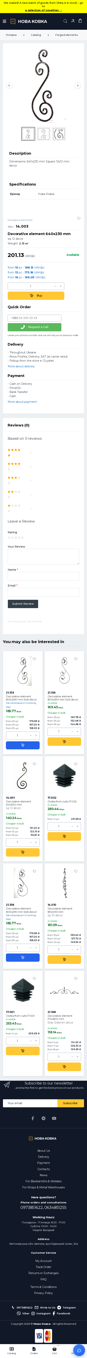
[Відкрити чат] (79, 1350)
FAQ (43, 1279)
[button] (65, 21)
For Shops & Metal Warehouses (43, 1187)
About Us (43, 1151)
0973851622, (32, 1207)
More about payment (22, 402)
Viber (23, 1314)
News (43, 1175)
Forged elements (66, 34)
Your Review (16, 546)
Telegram (66, 1308)
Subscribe (70, 1103)
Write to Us (45, 1308)
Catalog (36, 34)
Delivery (43, 1157)
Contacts (43, 1169)
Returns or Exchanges (43, 1273)
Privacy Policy (43, 1293)
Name (13, 569)
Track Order (43, 1267)
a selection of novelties (43, 10)
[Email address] (30, 1103)
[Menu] (4, 21)
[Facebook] (33, 1118)
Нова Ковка (42, 1323)
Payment (43, 1163)
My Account (43, 1261)
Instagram (41, 1314)
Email (12, 585)
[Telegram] (44, 1118)
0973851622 (22, 1308)
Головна (11, 34)
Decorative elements (20, 220)
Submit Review (23, 604)
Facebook (61, 1314)
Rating (12, 532)
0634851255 (55, 1207)
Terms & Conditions (43, 1287)
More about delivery (21, 366)
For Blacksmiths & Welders (43, 1181)
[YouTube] (54, 1118)
